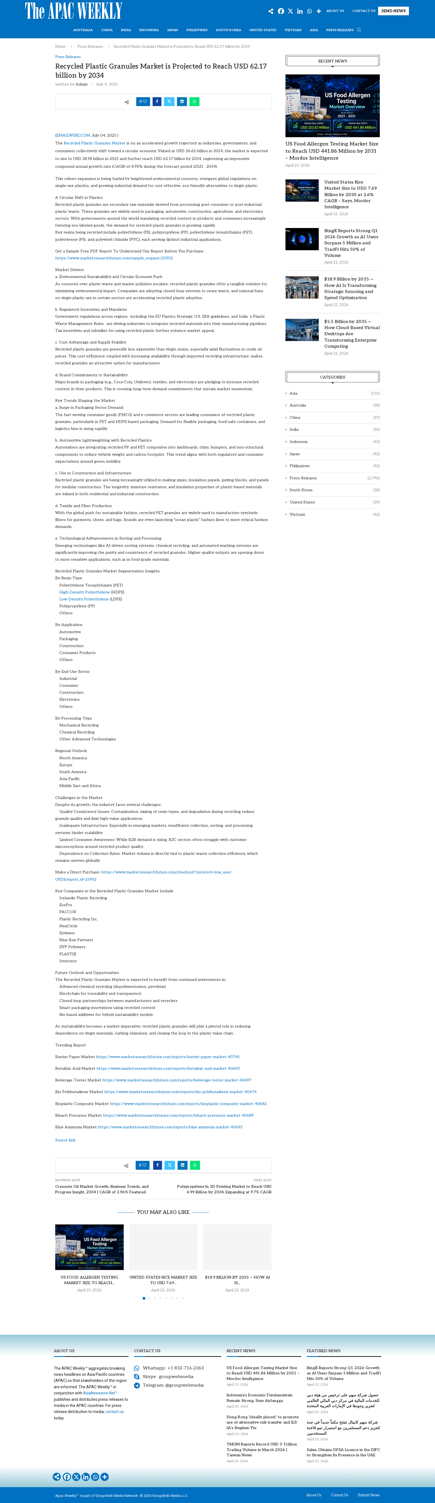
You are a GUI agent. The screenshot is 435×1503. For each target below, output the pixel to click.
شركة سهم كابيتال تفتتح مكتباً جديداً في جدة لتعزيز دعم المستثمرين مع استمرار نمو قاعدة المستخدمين (343, 1428)
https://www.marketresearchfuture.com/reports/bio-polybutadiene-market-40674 (180, 1091)
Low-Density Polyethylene (84, 599)
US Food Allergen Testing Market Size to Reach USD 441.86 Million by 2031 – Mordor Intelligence (331, 151)
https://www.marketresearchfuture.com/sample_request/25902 (114, 258)
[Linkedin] (300, 11)
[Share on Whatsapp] (194, 101)
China (107, 30)
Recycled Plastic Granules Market (95, 143)
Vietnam (293, 30)
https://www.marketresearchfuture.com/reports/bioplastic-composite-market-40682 (188, 1103)
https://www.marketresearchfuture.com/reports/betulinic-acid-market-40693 (168, 1068)
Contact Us (363, 11)
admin (82, 84)
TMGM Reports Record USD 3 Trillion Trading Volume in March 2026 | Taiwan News (262, 1449)
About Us (335, 11)
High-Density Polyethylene (84, 592)
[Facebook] (281, 11)
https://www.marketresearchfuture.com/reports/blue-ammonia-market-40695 (170, 1127)
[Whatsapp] (309, 11)
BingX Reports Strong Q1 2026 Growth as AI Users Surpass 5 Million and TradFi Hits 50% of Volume (351, 243)
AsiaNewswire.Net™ (100, 1393)
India (126, 30)
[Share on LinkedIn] (182, 101)
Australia (83, 30)
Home (60, 46)
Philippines (197, 30)
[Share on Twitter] (169, 101)
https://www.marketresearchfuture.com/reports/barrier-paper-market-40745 (168, 1056)
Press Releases (339, 30)
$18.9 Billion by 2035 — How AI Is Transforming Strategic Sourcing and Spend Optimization (350, 288)
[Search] (359, 30)
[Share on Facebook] (157, 101)
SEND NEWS (393, 11)
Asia (314, 30)
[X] (290, 11)
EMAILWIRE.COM (73, 135)
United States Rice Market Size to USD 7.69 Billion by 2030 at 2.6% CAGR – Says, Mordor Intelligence (350, 195)
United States (262, 30)
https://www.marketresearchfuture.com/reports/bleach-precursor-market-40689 (178, 1115)
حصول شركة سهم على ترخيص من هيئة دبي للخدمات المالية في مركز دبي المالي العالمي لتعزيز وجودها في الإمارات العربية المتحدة (343, 1400)
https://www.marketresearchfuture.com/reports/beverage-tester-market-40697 (176, 1080)
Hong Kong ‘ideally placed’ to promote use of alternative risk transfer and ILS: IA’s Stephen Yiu (263, 1422)
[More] (319, 11)
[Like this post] (145, 101)
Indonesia (149, 30)
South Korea (228, 30)
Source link (65, 1140)
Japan (172, 30)
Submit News (369, 1495)
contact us (114, 1411)
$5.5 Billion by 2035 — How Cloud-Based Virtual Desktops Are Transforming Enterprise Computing (352, 334)
